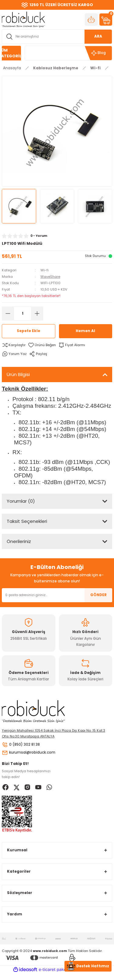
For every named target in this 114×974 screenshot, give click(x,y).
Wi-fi (44, 270)
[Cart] (105, 19)
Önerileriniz (19, 541)
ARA (98, 36)
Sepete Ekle (28, 330)
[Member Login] (91, 19)
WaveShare (50, 276)
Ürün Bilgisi (18, 374)
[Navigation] (11, 53)
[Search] (57, 36)
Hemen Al (85, 330)
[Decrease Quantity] (8, 313)
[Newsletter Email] (57, 595)
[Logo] (23, 19)
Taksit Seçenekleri (27, 521)
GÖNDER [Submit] (98, 594)
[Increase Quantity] (37, 313)
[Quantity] (22, 313)
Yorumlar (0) (21, 501)
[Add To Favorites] (42, 345)
